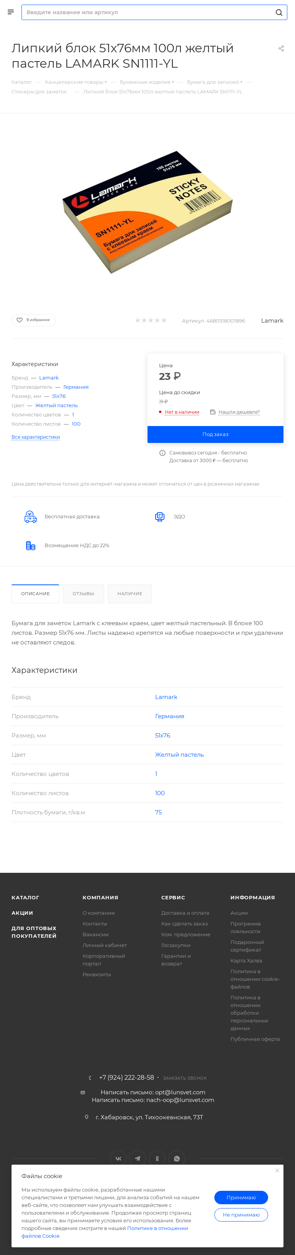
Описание (35, 593)
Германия (76, 387)
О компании (99, 913)
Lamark (272, 320)
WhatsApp (177, 1158)
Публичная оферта (255, 1039)
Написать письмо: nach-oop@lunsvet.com (153, 1100)
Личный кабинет (105, 945)
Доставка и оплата (185, 913)
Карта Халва (246, 960)
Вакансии (96, 934)
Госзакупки (176, 945)
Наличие (130, 593)
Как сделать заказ (184, 923)
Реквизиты (97, 974)
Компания (100, 897)
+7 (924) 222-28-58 (126, 1078)
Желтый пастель (56, 405)
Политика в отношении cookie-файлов (255, 979)
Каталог (26, 897)
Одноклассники (157, 1158)
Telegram (137, 1158)
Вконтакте (118, 1158)
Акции (22, 913)
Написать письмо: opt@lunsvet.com (153, 1092)
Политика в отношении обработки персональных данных (249, 1012)
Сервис (173, 897)
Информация (252, 897)
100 (76, 424)
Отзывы (83, 593)
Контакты (95, 923)
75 (158, 812)
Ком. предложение (185, 934)
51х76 (59, 396)
